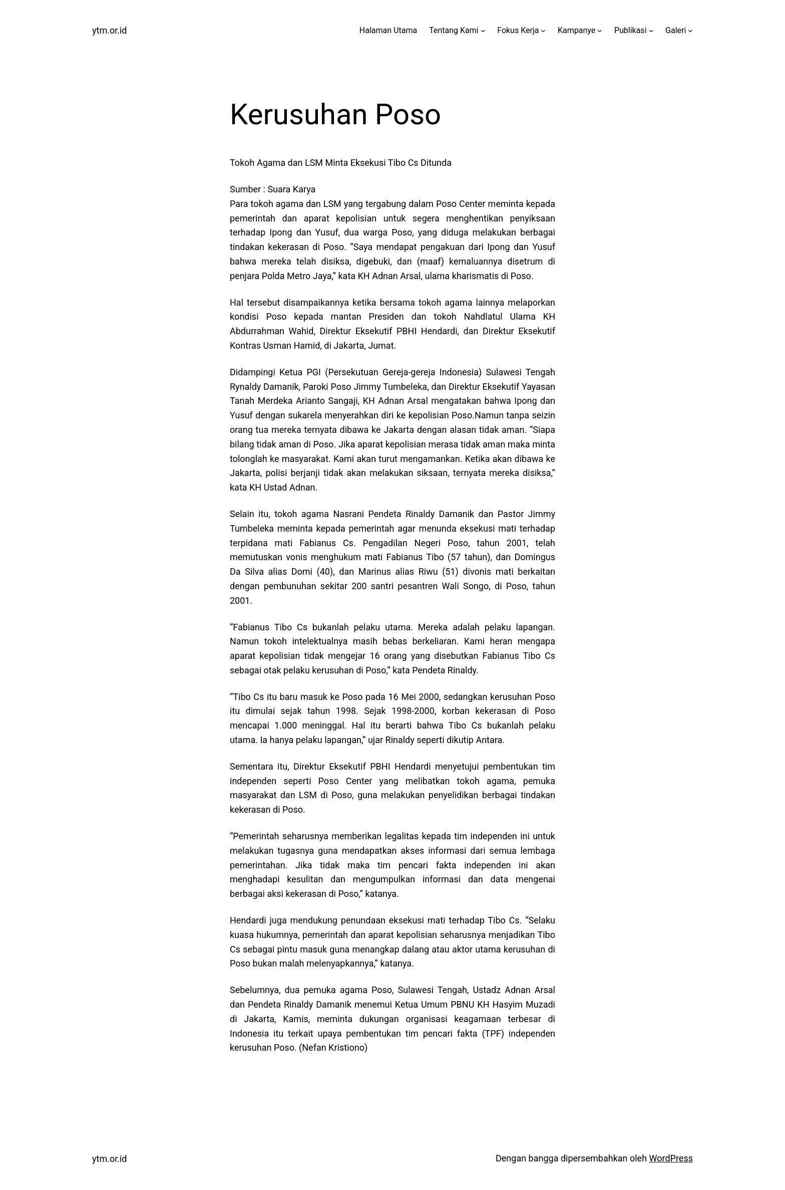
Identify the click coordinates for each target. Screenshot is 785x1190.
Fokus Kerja (518, 30)
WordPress (671, 1158)
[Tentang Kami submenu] (483, 30)
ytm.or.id (109, 30)
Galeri (675, 30)
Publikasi (630, 30)
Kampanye (576, 30)
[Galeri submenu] (690, 30)
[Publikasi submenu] (651, 30)
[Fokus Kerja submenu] (543, 30)
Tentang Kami (453, 30)
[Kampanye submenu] (599, 30)
